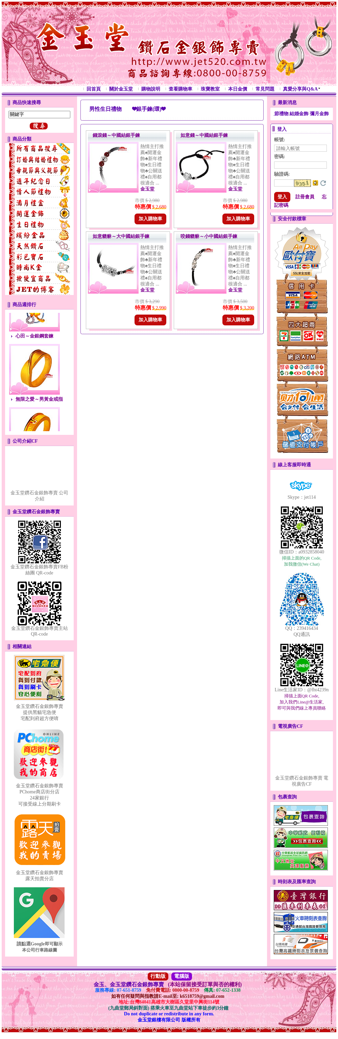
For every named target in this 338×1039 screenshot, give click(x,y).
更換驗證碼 (323, 183)
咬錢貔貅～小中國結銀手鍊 (208, 236)
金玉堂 (147, 189)
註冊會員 (304, 196)
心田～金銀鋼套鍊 (34, 339)
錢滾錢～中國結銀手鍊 (116, 135)
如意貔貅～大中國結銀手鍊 (121, 236)
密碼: (279, 156)
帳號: (279, 139)
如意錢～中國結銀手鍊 (204, 135)
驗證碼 (282, 174)
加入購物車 (150, 218)
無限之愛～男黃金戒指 (39, 402)
